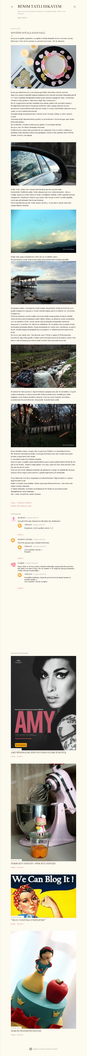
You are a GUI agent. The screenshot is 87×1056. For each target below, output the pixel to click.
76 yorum (20, 924)
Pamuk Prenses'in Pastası (26, 1030)
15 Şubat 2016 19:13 (39, 525)
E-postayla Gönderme (24, 503)
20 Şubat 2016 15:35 (39, 546)
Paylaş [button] (13, 503)
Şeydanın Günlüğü (25, 539)
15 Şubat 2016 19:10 (33, 518)
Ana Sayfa (22, 18)
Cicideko (21, 563)
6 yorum (20, 756)
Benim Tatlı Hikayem (39, 6)
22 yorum (20, 1035)
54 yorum (20, 867)
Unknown (28, 525)
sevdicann (22, 518)
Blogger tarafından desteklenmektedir (43, 1049)
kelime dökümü (22, 506)
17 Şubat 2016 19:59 (39, 539)
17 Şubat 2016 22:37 (31, 563)
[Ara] (74, 6)
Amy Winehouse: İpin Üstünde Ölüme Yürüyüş (38, 752)
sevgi (29, 506)
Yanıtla (20, 535)
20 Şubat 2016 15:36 (39, 574)
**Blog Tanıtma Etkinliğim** (28, 920)
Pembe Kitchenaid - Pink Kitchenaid (33, 863)
